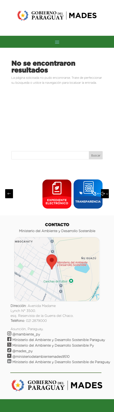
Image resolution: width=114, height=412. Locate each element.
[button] (9, 193)
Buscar (95, 155)
